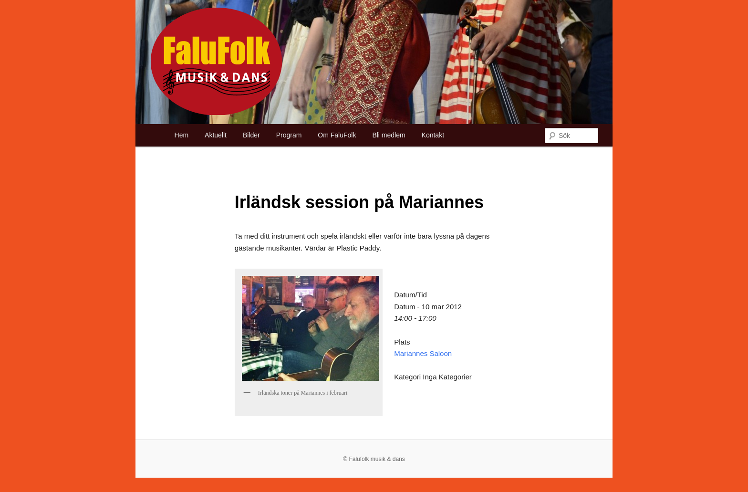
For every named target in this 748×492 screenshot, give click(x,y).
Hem (182, 135)
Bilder (251, 135)
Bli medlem (388, 135)
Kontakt (433, 135)
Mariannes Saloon (423, 353)
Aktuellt (216, 135)
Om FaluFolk (337, 135)
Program (289, 135)
